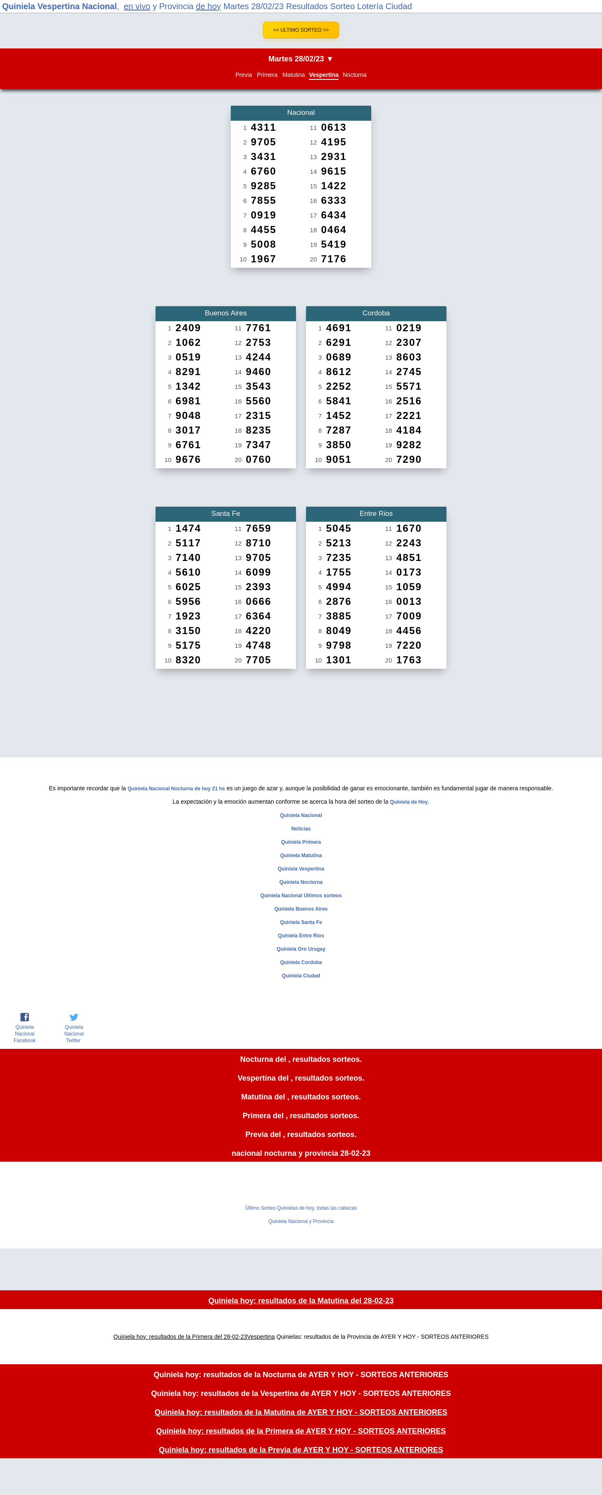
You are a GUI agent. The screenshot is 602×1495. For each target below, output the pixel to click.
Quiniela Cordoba (301, 962)
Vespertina (324, 74)
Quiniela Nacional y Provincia (301, 1221)
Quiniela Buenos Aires (301, 909)
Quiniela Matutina (301, 855)
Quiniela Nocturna (300, 882)
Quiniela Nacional (301, 815)
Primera (267, 74)
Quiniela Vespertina (301, 869)
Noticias (301, 829)
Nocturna (355, 74)
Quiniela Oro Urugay (301, 949)
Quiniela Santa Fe (301, 922)
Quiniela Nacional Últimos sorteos (301, 896)
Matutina (294, 74)
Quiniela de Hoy (409, 802)
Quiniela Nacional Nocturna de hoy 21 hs (176, 789)
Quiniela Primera (301, 842)
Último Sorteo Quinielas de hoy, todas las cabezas (301, 1208)
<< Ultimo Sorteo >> (301, 30)
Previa (243, 74)
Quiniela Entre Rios (301, 936)
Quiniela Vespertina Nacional (59, 6)
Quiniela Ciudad (301, 976)
